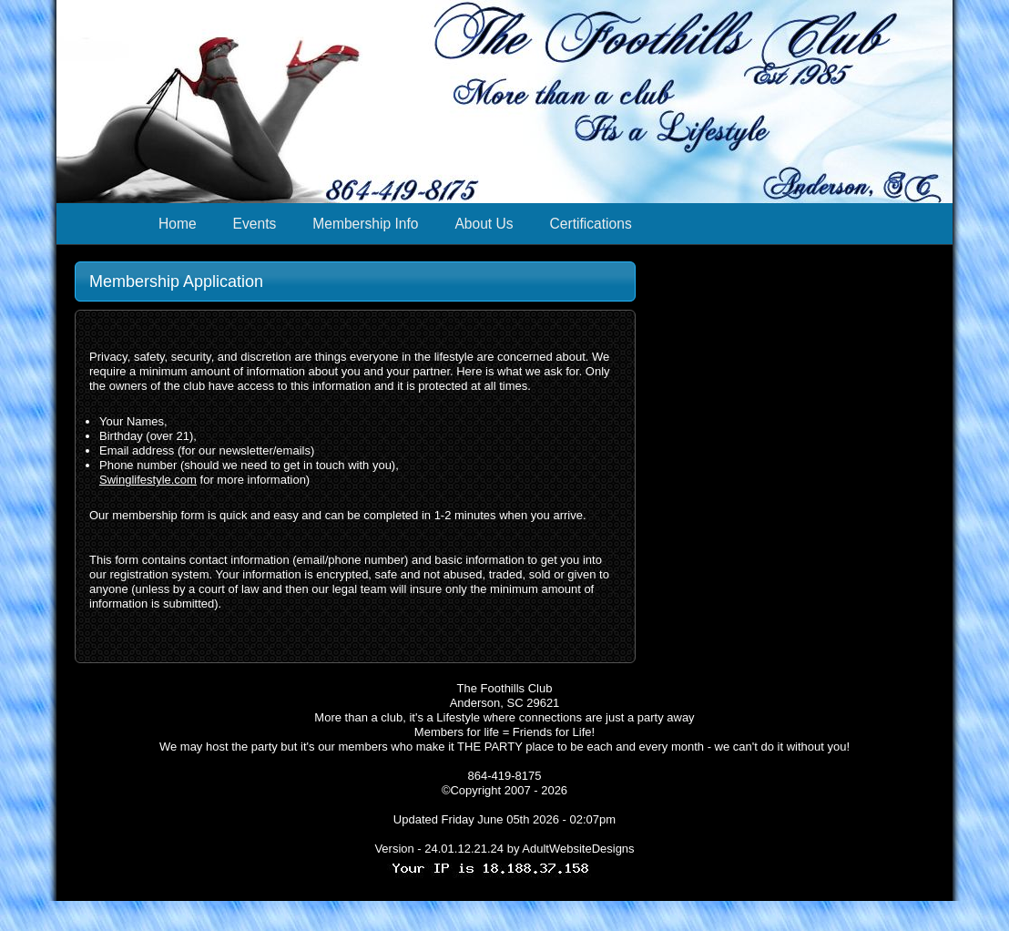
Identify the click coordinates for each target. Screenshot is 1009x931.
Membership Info (365, 223)
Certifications (591, 223)
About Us (483, 223)
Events (255, 223)
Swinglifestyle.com (148, 479)
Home (177, 223)
